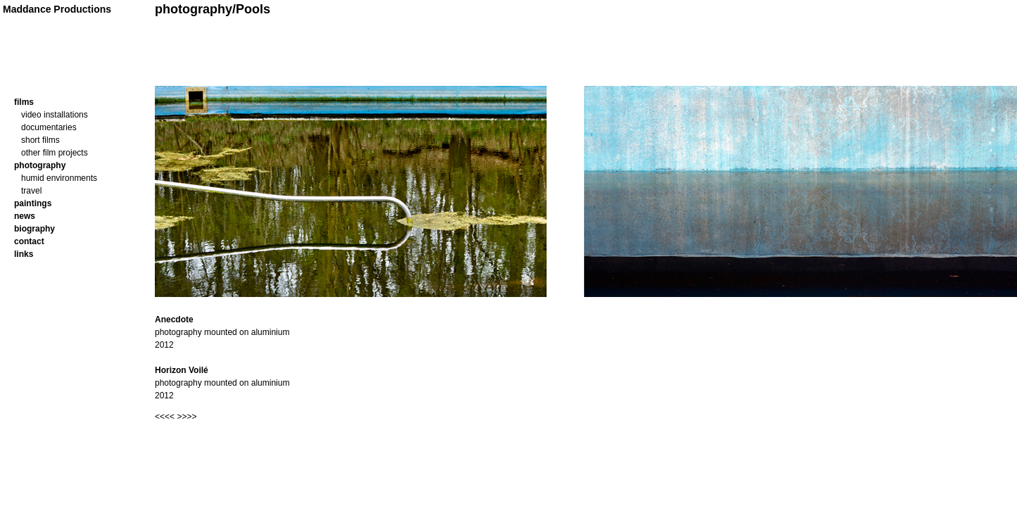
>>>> (186, 417)
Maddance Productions (57, 9)
